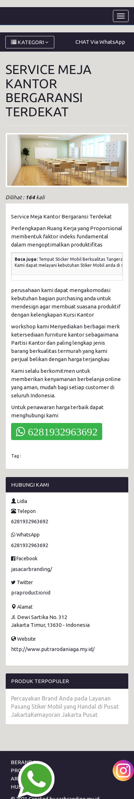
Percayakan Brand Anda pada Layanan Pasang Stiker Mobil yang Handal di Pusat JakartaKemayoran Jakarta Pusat (65, 706)
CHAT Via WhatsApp (100, 42)
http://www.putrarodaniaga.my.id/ (53, 649)
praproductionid (30, 592)
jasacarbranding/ (31, 569)
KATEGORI (30, 42)
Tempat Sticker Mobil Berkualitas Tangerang (83, 259)
